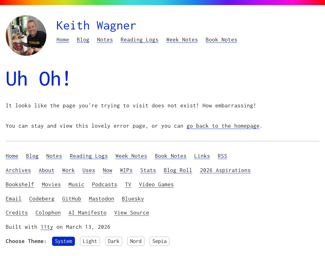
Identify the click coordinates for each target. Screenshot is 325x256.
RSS (222, 156)
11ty (47, 227)
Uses (89, 170)
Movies (51, 184)
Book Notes (221, 39)
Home (62, 39)
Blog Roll (178, 170)
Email (14, 198)
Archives (18, 170)
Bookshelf (20, 184)
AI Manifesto (88, 212)
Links (202, 156)
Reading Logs (140, 39)
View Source (131, 212)
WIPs (126, 170)
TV (128, 184)
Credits (17, 212)
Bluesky (133, 198)
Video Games (156, 184)
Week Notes (182, 39)
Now (107, 170)
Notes (105, 39)
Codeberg (42, 198)
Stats (148, 170)
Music (76, 184)
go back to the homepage (223, 126)
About (47, 170)
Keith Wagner (96, 25)
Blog (83, 39)
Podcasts (104, 184)
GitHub (71, 198)
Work (68, 170)
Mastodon (101, 198)
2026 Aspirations (225, 170)
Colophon (48, 212)
